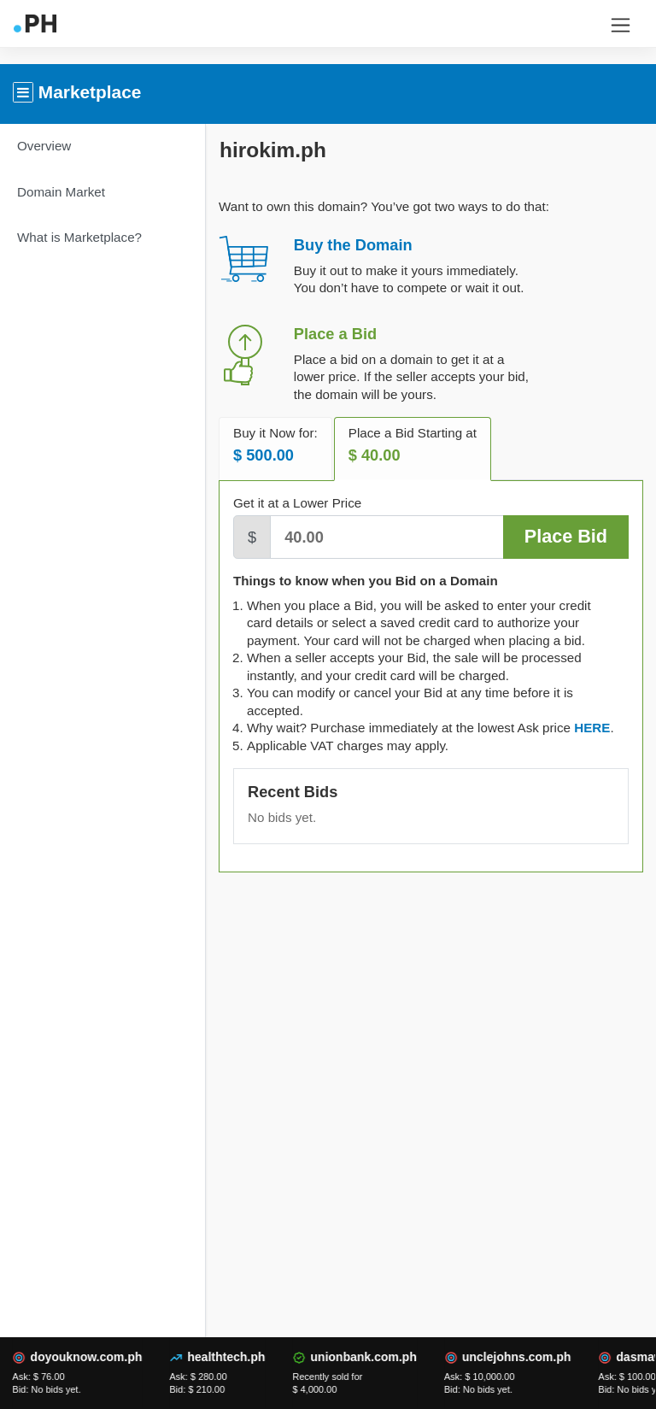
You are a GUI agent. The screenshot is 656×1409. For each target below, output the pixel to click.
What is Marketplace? (79, 237)
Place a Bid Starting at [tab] (412, 445)
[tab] (592, 727)
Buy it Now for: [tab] (275, 445)
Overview (44, 145)
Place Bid (565, 536)
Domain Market (61, 192)
